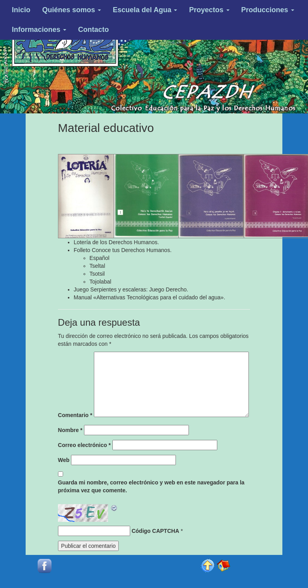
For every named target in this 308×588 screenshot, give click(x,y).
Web (63, 460)
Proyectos (209, 10)
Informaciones (39, 29)
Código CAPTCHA (155, 531)
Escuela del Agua (145, 10)
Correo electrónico (84, 445)
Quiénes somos (71, 10)
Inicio (21, 10)
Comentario (75, 415)
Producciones (267, 10)
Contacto (93, 29)
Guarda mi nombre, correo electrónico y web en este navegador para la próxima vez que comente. (151, 486)
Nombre (70, 430)
